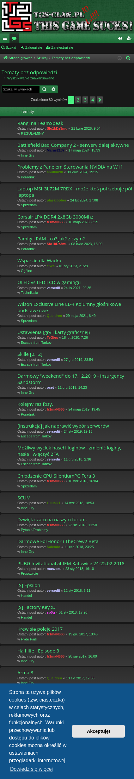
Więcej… (6, 39)
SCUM (24, 497)
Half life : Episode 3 (38, 650)
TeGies (52, 337)
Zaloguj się (33, 47)
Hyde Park (29, 639)
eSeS (51, 266)
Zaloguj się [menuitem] (121, 39)
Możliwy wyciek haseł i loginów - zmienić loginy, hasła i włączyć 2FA (69, 450)
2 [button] (78, 100)
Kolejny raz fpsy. (35, 404)
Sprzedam (29, 205)
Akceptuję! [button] (98, 731)
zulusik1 (53, 503)
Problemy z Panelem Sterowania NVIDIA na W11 (70, 167)
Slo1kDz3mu (57, 128)
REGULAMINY (32, 133)
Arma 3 (25, 672)
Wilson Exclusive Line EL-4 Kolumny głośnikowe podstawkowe (69, 307)
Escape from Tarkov (36, 342)
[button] (100, 100)
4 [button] (92, 100)
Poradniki (28, 177)
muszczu (54, 569)
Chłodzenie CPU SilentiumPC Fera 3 (56, 476)
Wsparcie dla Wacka (39, 260)
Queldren (54, 316)
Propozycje (29, 573)
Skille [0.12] (29, 354)
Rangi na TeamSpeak (40, 123)
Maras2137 (55, 150)
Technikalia (29, 292)
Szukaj (11, 47)
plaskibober (56, 200)
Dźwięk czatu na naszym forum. (52, 519)
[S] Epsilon (28, 585)
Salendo (53, 547)
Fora (15, 39)
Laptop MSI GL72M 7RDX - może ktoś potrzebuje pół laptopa (74, 191)
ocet (50, 387)
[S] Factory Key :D (36, 607)
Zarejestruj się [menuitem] (130, 39)
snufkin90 (55, 172)
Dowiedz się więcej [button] (31, 769)
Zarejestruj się (62, 47)
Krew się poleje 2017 (40, 629)
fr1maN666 (55, 222)
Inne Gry (27, 155)
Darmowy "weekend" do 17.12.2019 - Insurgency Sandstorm (70, 379)
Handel (26, 595)
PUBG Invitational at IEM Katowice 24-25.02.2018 (71, 563)
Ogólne (26, 271)
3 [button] (85, 100)
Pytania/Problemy (34, 530)
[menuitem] (128, 58)
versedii (53, 288)
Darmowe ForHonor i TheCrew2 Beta (58, 541)
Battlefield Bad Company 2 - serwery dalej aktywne (73, 145)
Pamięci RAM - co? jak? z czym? (51, 238)
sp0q (51, 612)
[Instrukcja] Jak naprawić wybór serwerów (63, 426)
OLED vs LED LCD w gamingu (49, 282)
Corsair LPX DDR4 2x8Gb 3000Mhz (55, 216)
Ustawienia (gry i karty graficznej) (53, 332)
